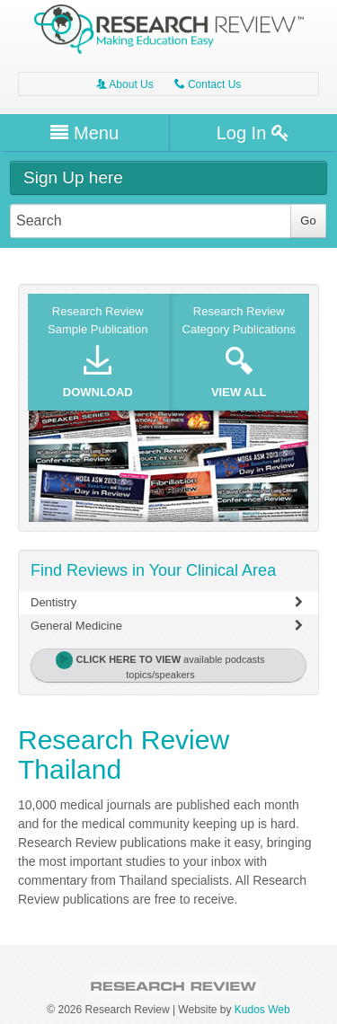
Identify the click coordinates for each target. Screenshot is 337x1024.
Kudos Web (262, 1009)
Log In (253, 132)
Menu (84, 132)
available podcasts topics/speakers (160, 665)
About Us (125, 84)
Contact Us (208, 84)
